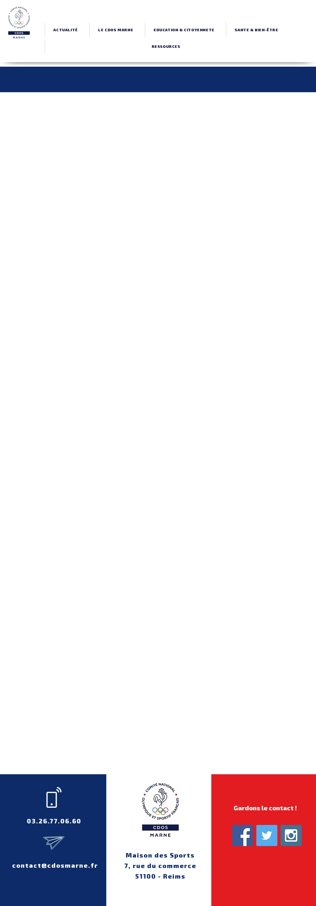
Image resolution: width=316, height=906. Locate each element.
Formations (65, 79)
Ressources (104, 79)
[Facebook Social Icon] (242, 835)
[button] (115, 30)
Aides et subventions (154, 79)
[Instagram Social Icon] (291, 835)
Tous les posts (23, 79)
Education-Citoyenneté (217, 79)
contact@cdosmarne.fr (55, 865)
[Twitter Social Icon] (266, 835)
